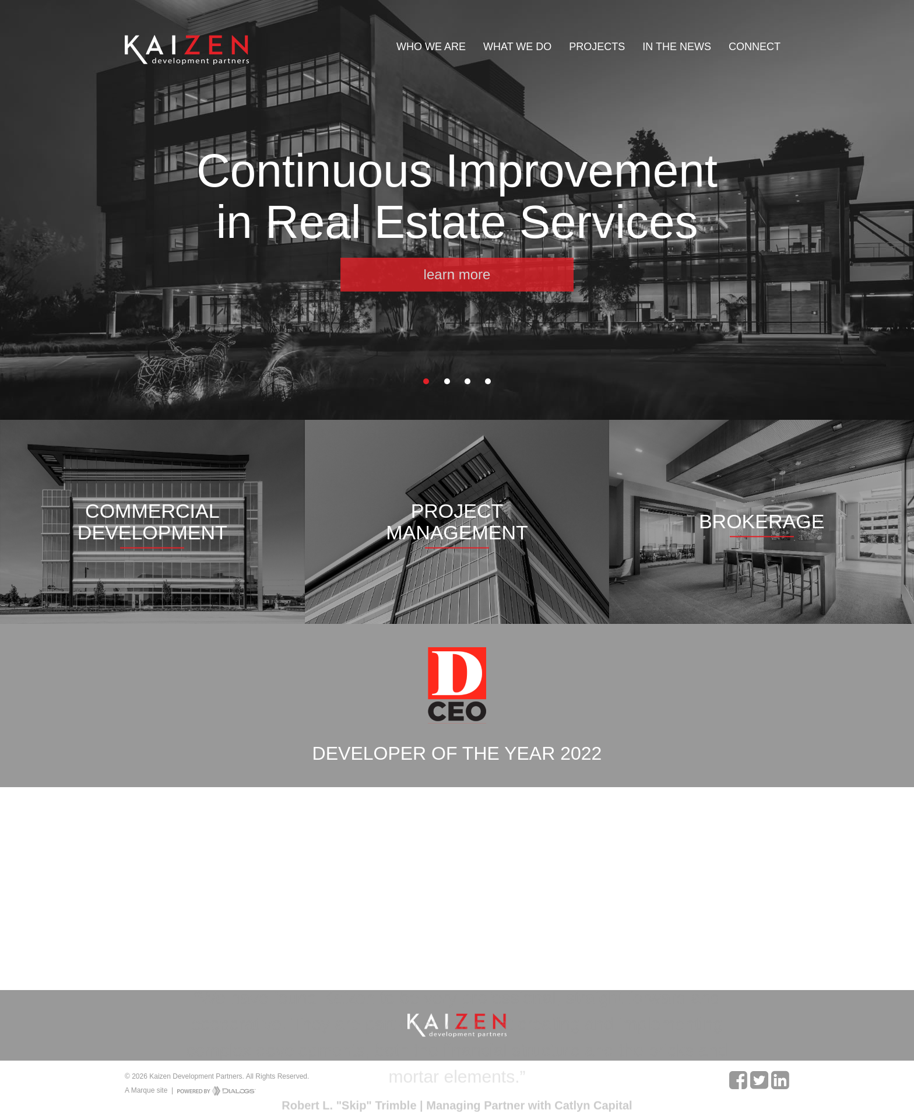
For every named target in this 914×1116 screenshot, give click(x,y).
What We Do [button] (517, 46)
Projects (597, 46)
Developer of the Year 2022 (457, 753)
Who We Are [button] (431, 46)
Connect (755, 46)
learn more (457, 274)
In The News (676, 46)
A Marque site (146, 1090)
